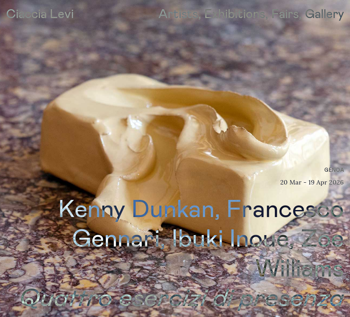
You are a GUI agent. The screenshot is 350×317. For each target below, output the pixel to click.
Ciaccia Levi (40, 13)
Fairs (285, 13)
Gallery (324, 13)
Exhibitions (234, 13)
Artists (178, 13)
